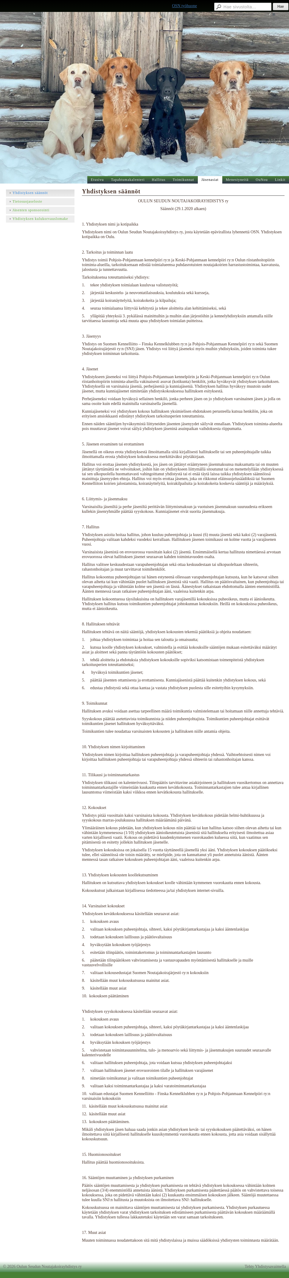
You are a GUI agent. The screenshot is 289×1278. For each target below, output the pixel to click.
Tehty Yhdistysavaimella (265, 1266)
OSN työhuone (184, 6)
